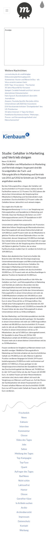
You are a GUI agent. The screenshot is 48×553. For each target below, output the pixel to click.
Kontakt (24, 525)
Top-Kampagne (24, 458)
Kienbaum (24, 209)
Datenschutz (24, 521)
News (24, 417)
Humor (24, 489)
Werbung (24, 530)
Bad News (24, 476)
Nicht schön (24, 480)
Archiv (24, 507)
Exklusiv (24, 422)
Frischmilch (24, 412)
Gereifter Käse (24, 498)
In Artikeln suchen (24, 503)
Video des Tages (24, 440)
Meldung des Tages (24, 453)
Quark (24, 467)
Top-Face (24, 462)
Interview (24, 426)
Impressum (24, 516)
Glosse (24, 435)
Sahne (24, 449)
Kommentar (24, 431)
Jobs (24, 444)
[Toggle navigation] (7, 10)
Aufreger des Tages (24, 471)
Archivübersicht (24, 512)
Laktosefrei (24, 485)
